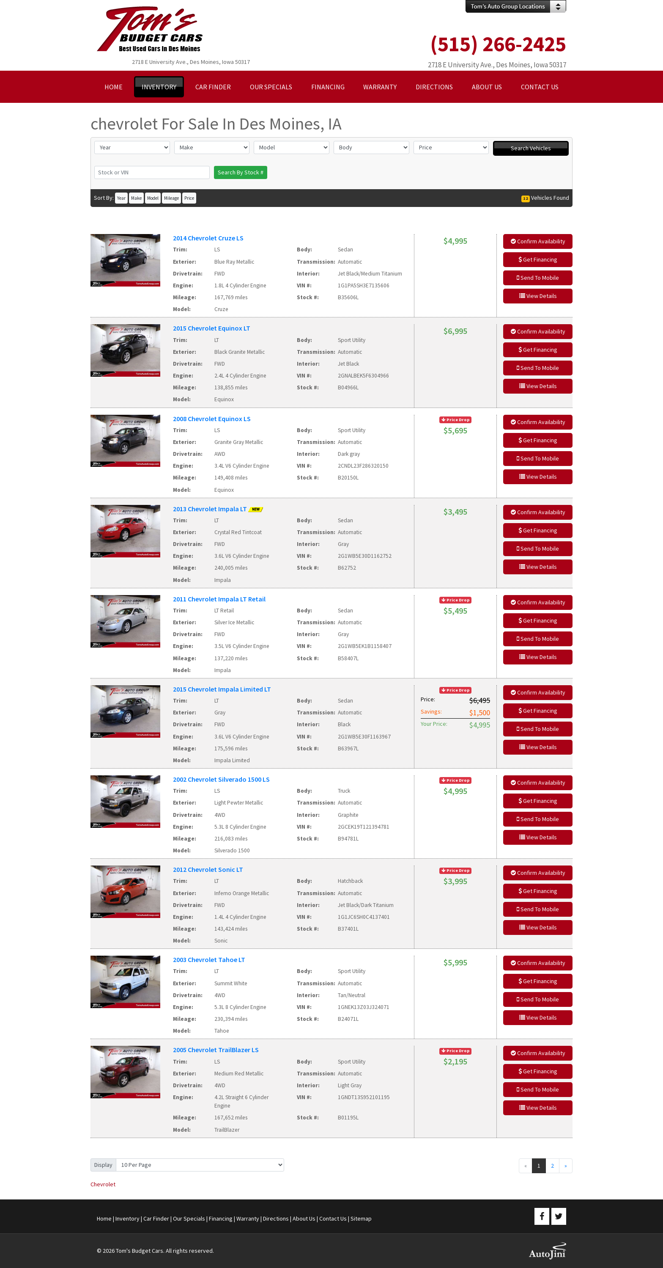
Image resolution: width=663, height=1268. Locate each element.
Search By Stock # (240, 172)
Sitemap (361, 1218)
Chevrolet (102, 1184)
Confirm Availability (538, 241)
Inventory (127, 1218)
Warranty (247, 1218)
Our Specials (189, 1218)
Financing (221, 1218)
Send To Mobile (538, 277)
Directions (276, 1218)
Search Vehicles (531, 148)
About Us (304, 1218)
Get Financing (537, 259)
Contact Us (333, 1218)
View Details (538, 296)
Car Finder (156, 1218)
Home (104, 1218)
